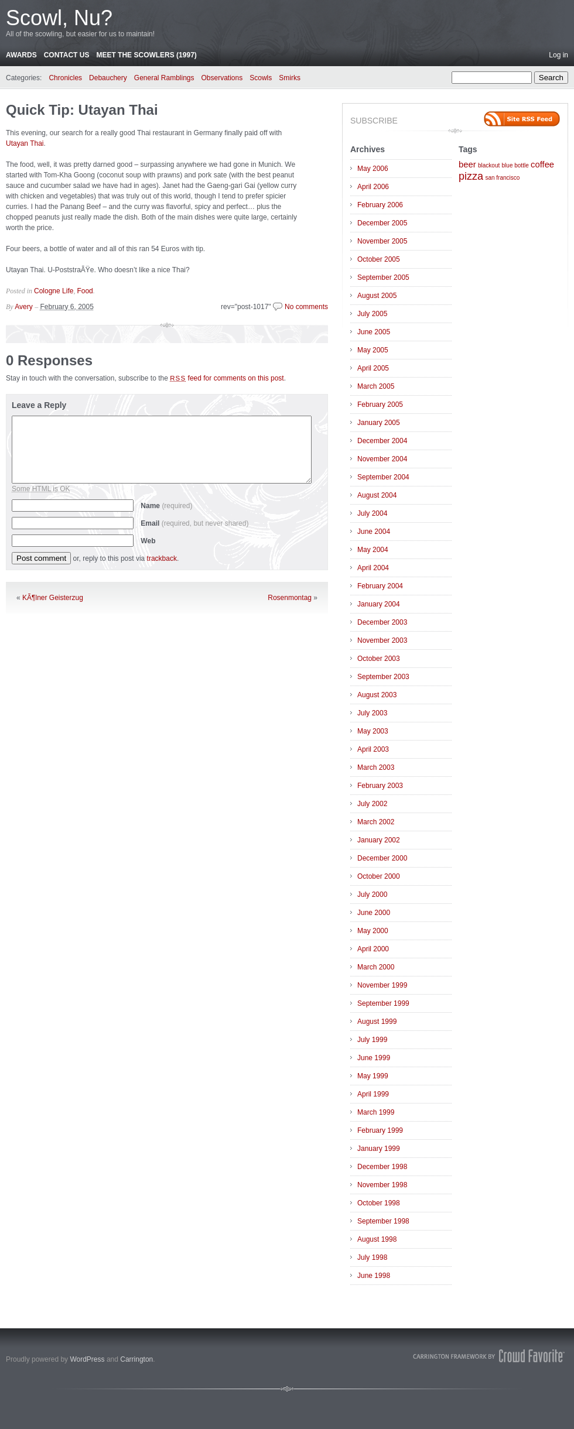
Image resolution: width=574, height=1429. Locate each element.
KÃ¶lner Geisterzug (52, 598)
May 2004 (372, 550)
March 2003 (375, 767)
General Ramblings (164, 78)
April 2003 (373, 749)
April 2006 (373, 187)
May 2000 (372, 931)
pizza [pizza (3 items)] (471, 176)
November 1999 (382, 985)
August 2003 (377, 695)
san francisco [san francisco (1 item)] (502, 177)
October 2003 (378, 658)
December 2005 (382, 223)
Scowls (261, 78)
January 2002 (378, 840)
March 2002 (375, 822)
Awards (21, 55)
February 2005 (380, 404)
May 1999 (372, 1076)
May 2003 (372, 731)
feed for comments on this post (227, 378)
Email (194, 523)
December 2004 (382, 441)
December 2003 (382, 622)
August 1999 (377, 1021)
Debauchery (108, 78)
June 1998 (373, 1276)
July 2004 (372, 513)
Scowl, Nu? (59, 18)
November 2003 (382, 640)
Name (166, 506)
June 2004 (373, 531)
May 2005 (372, 350)
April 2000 (373, 949)
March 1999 (375, 1112)
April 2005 (373, 368)
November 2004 (382, 459)
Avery (23, 307)
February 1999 (380, 1130)
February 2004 (380, 586)
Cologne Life (53, 291)
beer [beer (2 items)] (467, 164)
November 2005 (382, 241)
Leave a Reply (39, 405)
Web (148, 541)
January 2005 (378, 423)
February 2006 (380, 205)
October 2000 (378, 876)
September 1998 (383, 1221)
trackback (162, 558)
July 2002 (372, 804)
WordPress (87, 1359)
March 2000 (375, 967)
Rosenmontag (290, 598)
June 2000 (373, 913)
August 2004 (377, 495)
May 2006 (372, 169)
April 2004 (373, 568)
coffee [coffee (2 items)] (542, 164)
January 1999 (378, 1148)
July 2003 (372, 713)
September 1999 (383, 1003)
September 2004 (383, 477)
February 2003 (380, 786)
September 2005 (383, 277)
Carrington (136, 1359)
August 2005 (377, 296)
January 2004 (378, 604)
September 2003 (383, 677)
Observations (222, 78)
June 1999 (373, 1058)
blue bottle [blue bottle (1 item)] (515, 165)
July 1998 (372, 1257)
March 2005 (375, 386)
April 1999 (373, 1094)
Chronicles (65, 78)
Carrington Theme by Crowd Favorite (489, 1356)
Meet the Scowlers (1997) (146, 55)
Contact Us (67, 55)
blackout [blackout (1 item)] (489, 165)
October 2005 (378, 259)
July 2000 (372, 894)
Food (85, 291)
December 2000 (382, 858)
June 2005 (373, 332)
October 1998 (378, 1203)
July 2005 (372, 314)
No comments (306, 307)
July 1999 (372, 1040)
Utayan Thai (24, 143)
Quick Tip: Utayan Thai (82, 110)
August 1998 (377, 1239)
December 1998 (382, 1167)
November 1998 (382, 1185)
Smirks (289, 78)
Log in (558, 55)
